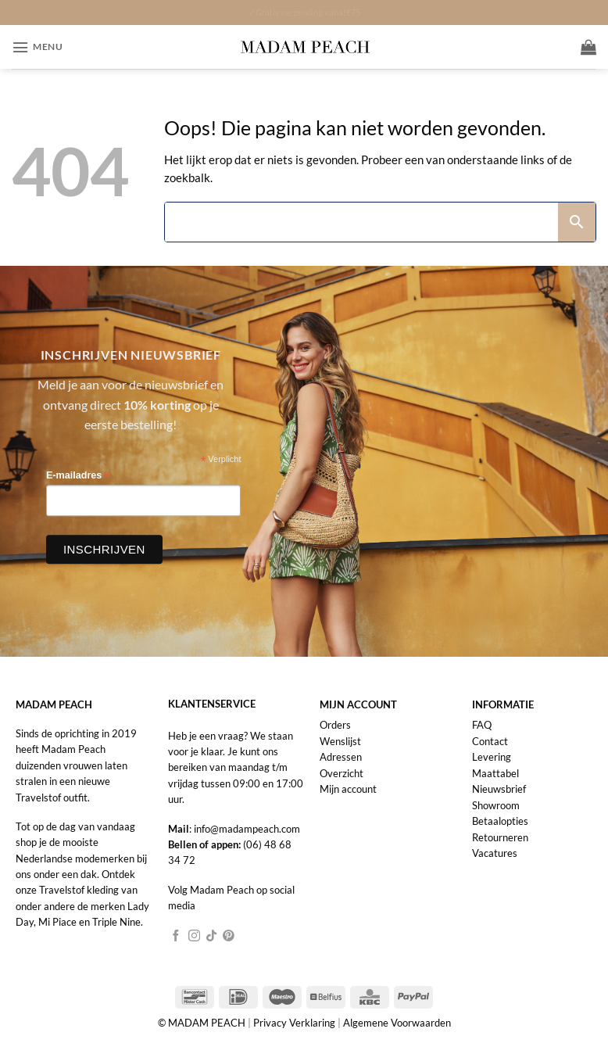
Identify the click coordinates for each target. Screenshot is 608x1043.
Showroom (496, 805)
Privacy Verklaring (294, 1022)
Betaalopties (500, 821)
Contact (490, 741)
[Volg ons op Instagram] (194, 936)
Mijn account (348, 789)
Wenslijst (340, 741)
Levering (491, 757)
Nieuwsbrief (499, 789)
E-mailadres (78, 475)
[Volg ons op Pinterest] (228, 936)
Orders (335, 725)
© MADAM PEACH (203, 1022)
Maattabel (495, 773)
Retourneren (500, 837)
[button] (37, 47)
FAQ (482, 725)
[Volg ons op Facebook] (176, 936)
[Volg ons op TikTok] (211, 936)
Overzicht (341, 773)
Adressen (341, 757)
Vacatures (494, 853)
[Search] (362, 222)
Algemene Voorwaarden (397, 1022)
